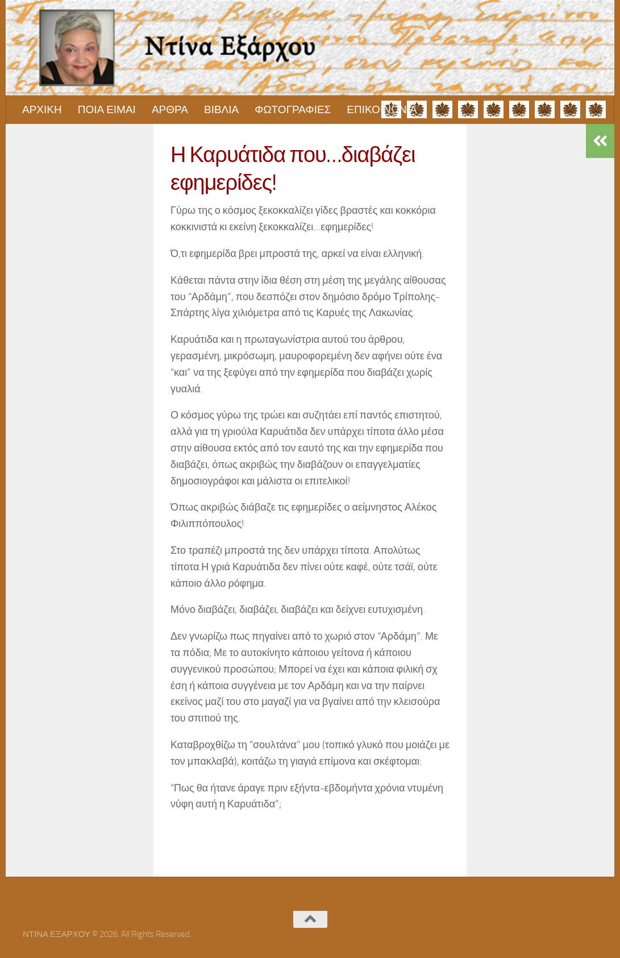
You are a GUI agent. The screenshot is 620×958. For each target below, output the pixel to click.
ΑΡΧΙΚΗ (42, 109)
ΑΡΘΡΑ (170, 109)
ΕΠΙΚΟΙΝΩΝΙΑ (382, 109)
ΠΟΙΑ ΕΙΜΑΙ (107, 109)
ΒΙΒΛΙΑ (221, 109)
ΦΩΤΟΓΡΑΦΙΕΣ (293, 109)
